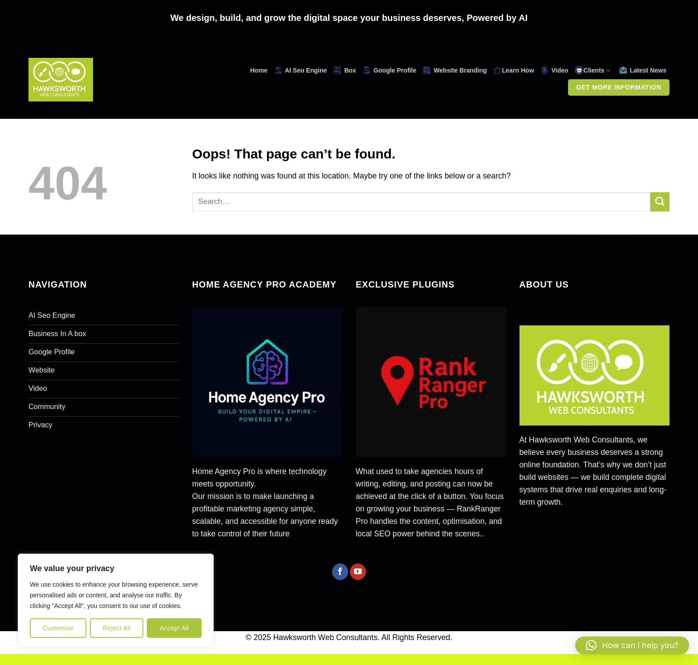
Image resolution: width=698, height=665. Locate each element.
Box (344, 70)
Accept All (174, 628)
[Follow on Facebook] (340, 572)
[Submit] (660, 201)
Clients (592, 70)
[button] (632, 645)
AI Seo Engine (300, 70)
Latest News (642, 70)
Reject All (117, 628)
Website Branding (454, 70)
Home (253, 70)
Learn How (513, 70)
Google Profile (389, 70)
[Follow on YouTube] (358, 572)
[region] (116, 600)
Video (554, 70)
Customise (58, 628)
